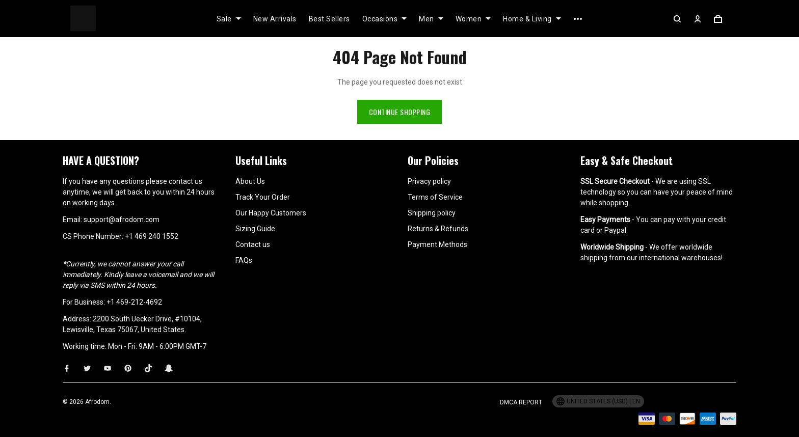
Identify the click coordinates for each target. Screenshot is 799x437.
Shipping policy (432, 213)
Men (431, 19)
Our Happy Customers (270, 213)
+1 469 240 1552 (151, 236)
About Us (250, 181)
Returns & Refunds (438, 229)
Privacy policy (429, 181)
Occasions (384, 19)
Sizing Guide (255, 229)
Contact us (252, 244)
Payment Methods (437, 244)
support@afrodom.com (121, 219)
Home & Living (532, 19)
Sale (229, 19)
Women (473, 19)
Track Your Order (262, 197)
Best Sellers (329, 19)
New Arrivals (275, 19)
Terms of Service (435, 197)
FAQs (243, 260)
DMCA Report (521, 402)
